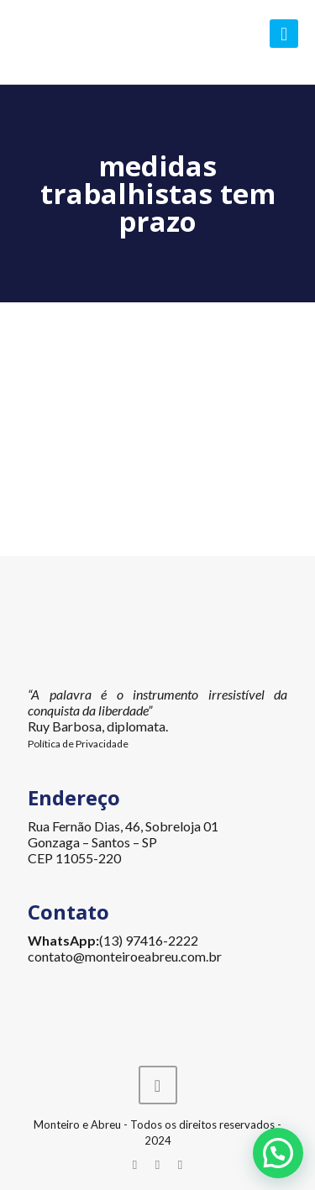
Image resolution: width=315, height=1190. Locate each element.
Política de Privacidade (78, 743)
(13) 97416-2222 (148, 940)
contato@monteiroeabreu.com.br (125, 956)
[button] (278, 1153)
